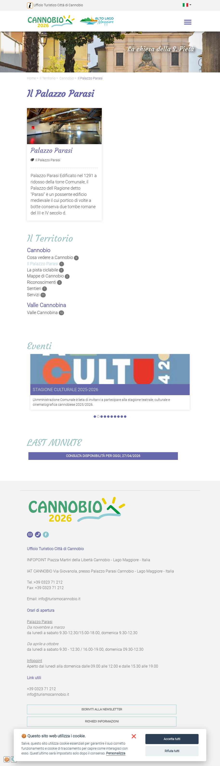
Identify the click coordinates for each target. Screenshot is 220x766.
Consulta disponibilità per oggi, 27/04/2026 (103, 456)
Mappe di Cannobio (48, 276)
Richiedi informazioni (102, 721)
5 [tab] (108, 416)
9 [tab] (122, 416)
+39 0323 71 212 (48, 582)
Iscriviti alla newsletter (101, 709)
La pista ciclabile (45, 270)
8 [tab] (118, 416)
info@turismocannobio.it (59, 599)
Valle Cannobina (45, 312)
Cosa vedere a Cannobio (53, 257)
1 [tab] (95, 416)
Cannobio (66, 78)
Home (31, 78)
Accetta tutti (172, 739)
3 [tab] (101, 416)
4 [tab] (105, 416)
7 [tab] (115, 416)
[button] (187, 5)
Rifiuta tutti (172, 751)
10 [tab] (125, 416)
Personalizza (115, 753)
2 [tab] (98, 416)
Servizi (36, 294)
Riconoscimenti (44, 282)
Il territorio (48, 78)
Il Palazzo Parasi (90, 78)
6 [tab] (111, 416)
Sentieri (37, 288)
